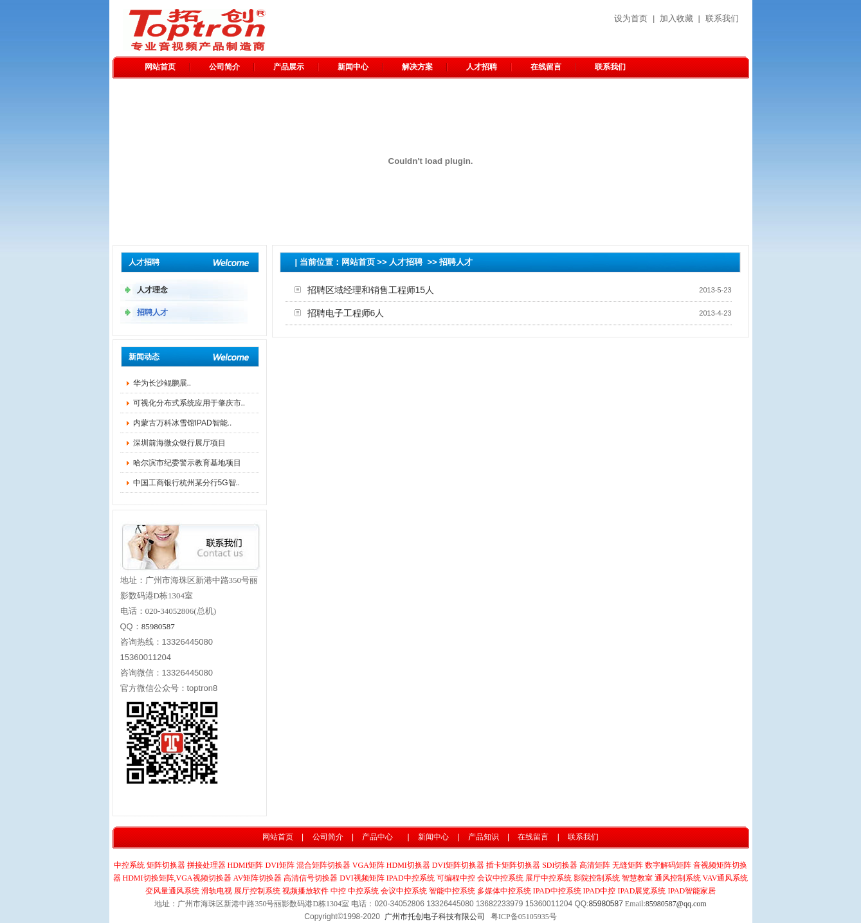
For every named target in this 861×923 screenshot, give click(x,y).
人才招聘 (481, 66)
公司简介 (224, 66)
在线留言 (545, 66)
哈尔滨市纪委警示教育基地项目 (187, 462)
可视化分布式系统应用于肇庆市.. (189, 403)
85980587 (158, 626)
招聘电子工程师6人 (346, 313)
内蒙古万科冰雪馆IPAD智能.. (182, 422)
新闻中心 (353, 66)
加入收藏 (676, 18)
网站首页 (160, 66)
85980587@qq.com (676, 903)
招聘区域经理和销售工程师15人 (371, 290)
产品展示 (288, 66)
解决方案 (417, 66)
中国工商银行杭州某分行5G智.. (186, 482)
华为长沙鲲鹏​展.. (162, 383)
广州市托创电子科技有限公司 (435, 916)
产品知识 (483, 836)
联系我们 (722, 18)
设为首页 (631, 18)
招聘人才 (456, 262)
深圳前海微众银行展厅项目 (179, 442)
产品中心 (377, 836)
